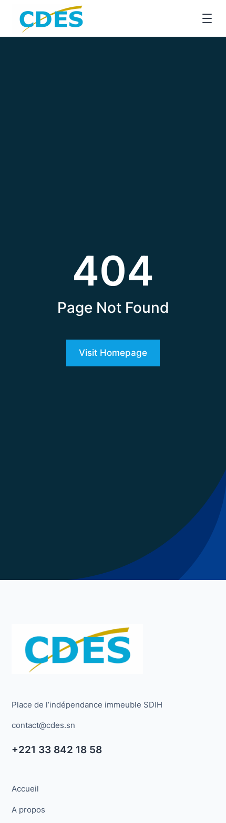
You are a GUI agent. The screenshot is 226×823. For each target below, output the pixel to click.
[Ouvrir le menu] (207, 18)
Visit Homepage (113, 352)
